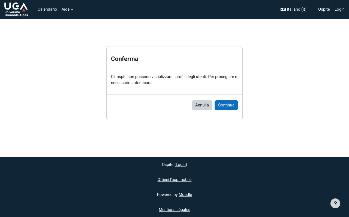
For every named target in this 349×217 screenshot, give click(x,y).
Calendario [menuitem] (47, 9)
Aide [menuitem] (65, 9)
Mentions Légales (174, 209)
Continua (226, 105)
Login (340, 9)
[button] (295, 9)
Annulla (202, 105)
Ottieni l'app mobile (174, 179)
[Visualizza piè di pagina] (335, 203)
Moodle (185, 194)
